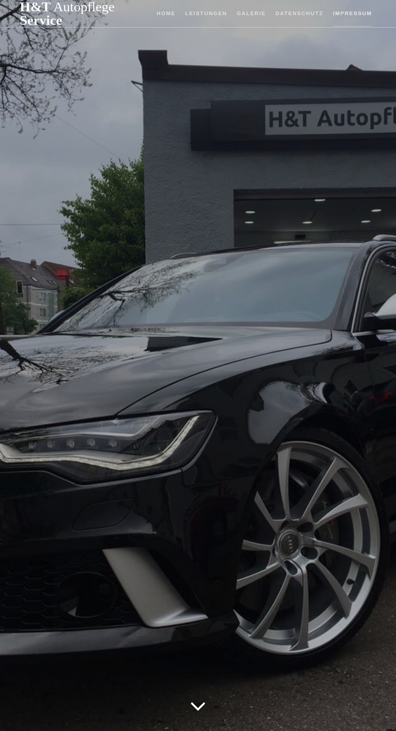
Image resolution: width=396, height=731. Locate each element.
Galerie (251, 13)
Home (166, 13)
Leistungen (206, 13)
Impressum (352, 13)
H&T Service (67, 13)
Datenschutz (299, 13)
